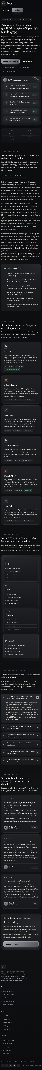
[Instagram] (10, 1065)
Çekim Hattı (5, 1029)
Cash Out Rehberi (7, 1001)
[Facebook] (18, 1065)
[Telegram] (6, 1065)
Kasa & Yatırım (6, 1022)
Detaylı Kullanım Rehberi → (14, 177)
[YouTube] (14, 1065)
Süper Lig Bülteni (7, 991)
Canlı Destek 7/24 (7, 1040)
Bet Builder (5, 998)
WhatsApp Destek (7, 1047)
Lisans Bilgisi (5, 1054)
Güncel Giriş (5, 1019)
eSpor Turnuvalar (7, 1005)
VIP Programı (6, 1026)
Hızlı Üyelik (5, 1016)
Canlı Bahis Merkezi (8, 994)
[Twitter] (2, 1065)
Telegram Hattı (6, 1044)
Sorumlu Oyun (6, 1050)
